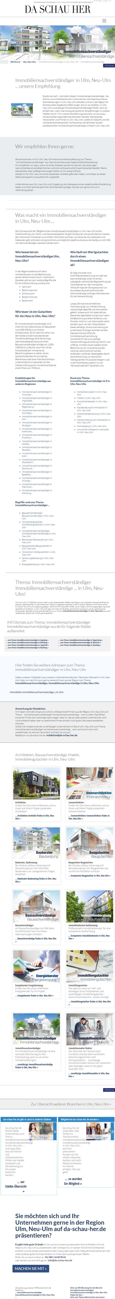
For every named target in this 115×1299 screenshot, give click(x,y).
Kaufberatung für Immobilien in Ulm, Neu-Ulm (92, 409)
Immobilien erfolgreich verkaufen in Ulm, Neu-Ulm (93, 431)
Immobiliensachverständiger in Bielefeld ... (37, 473)
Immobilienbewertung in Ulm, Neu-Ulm (94, 415)
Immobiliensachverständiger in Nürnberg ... (37, 411)
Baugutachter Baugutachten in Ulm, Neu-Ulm (37, 547)
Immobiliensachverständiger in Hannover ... (37, 485)
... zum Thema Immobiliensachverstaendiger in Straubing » (79, 645)
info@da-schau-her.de (60, 1260)
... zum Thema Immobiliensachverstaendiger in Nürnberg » (27, 647)
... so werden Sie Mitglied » (73, 1181)
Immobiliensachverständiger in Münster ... (37, 479)
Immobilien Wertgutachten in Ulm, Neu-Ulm (39, 553)
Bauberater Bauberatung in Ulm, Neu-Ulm (37, 541)
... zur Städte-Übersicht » (15, 1186)
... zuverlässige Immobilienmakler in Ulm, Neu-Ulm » (89, 1075)
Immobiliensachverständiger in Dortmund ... (37, 467)
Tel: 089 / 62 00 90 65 (55, 1257)
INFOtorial (15, 62)
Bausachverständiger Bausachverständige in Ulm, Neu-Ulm (38, 515)
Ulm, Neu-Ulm (29, 62)
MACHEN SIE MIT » (31, 1268)
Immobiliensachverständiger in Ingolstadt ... (37, 399)
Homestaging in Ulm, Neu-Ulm (92, 426)
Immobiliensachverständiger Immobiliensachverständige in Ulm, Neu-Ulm (39, 533)
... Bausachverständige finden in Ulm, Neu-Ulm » (35, 940)
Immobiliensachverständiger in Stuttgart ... (37, 424)
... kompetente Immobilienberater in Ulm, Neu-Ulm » (89, 937)
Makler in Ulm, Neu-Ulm (88, 398)
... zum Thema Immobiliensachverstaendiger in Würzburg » (27, 642)
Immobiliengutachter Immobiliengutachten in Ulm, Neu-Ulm (38, 524)
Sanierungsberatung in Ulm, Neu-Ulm (38, 559)
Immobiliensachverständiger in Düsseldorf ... (37, 461)
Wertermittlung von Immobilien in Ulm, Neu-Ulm (93, 421)
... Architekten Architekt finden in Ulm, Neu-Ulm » (34, 817)
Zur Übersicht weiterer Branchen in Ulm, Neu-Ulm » (71, 1104)
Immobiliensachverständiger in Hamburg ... (37, 491)
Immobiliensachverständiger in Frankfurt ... (37, 436)
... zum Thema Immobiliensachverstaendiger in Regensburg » (80, 640)
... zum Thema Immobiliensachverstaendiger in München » (79, 642)
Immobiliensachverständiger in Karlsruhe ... (37, 430)
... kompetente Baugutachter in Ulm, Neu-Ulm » (90, 875)
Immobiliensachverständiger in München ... (37, 393)
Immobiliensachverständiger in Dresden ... (37, 448)
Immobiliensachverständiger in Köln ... (37, 454)
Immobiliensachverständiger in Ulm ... (37, 418)
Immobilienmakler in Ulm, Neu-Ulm (92, 393)
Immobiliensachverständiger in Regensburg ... (37, 405)
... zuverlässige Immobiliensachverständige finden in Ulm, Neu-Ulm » (34, 1066)
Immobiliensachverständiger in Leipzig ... (37, 442)
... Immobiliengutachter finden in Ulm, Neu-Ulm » (90, 1003)
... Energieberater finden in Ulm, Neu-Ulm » (34, 995)
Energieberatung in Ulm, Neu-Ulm (38, 564)
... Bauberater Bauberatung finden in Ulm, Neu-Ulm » (36, 880)
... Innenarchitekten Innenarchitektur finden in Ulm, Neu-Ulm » (89, 817)
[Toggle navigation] (104, 21)
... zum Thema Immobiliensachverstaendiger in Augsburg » (27, 640)
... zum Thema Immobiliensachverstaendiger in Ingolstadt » (27, 645)
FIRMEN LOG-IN (102, 1)
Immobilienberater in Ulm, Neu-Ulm (92, 402)
